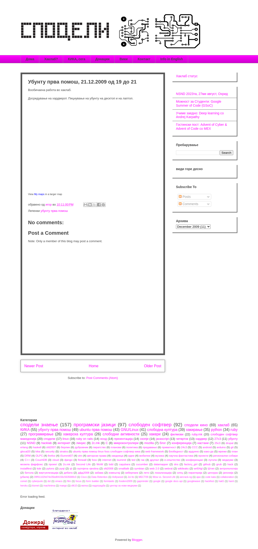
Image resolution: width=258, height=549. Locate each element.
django (68, 459)
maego (63, 485)
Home (94, 366)
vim (80, 455)
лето (146, 472)
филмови (176, 434)
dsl (48, 481)
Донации (102, 59)
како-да (209, 451)
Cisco (84, 477)
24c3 (184, 447)
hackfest (209, 481)
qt (71, 468)
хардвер (201, 439)
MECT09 (143, 477)
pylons (50, 468)
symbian (139, 468)
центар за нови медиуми (123, 485)
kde (39, 468)
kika (38, 451)
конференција (182, 443)
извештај (114, 472)
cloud (55, 459)
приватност (169, 447)
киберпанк (131, 472)
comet (23, 481)
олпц (180, 472)
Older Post (152, 366)
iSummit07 (66, 455)
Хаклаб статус (186, 76)
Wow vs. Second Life (164, 477)
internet (106, 459)
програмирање (41, 434)
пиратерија (195, 472)
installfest (26, 468)
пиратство (99, 447)
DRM (28, 455)
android (207, 447)
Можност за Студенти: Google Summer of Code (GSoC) (198, 103)
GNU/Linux (129, 430)
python (216, 430)
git (232, 447)
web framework (154, 451)
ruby (234, 430)
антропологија (229, 468)
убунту (233, 439)
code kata (210, 477)
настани (202, 443)
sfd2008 (108, 468)
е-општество (172, 459)
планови (116, 447)
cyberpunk (37, 481)
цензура (213, 472)
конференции (194, 459)
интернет (64, 443)
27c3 (217, 439)
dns (176, 464)
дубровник (81, 447)
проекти (203, 455)
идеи (131, 455)
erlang (24, 447)
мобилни (144, 455)
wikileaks (183, 468)
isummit (121, 459)
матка (84, 485)
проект (53, 464)
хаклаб (223, 425)
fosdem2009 (125, 481)
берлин (65, 447)
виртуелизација (48, 472)
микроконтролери (126, 443)
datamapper (161, 464)
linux (66, 439)
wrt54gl (198, 468)
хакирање (194, 430)
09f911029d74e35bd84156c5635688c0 (55, 477)
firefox (51, 455)
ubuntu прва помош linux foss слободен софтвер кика (106, 451)
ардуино (193, 451)
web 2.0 (154, 468)
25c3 (217, 442)
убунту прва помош (54, 211)
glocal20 (25, 451)
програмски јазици (95, 424)
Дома (30, 59)
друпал (154, 459)
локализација (163, 472)
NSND (31, 443)
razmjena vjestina (88, 468)
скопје (144, 439)
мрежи (223, 451)
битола (29, 472)
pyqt (61, 468)
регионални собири (225, 455)
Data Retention (99, 477)
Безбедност (176, 451)
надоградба (98, 485)
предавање (150, 447)
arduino (221, 447)
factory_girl (190, 464)
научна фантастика (181, 455)
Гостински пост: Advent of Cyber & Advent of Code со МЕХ (201, 126)
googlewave (193, 481)
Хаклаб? (51, 59)
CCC (195, 447)
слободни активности (121, 434)
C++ (27, 459)
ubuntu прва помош (95, 430)
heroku (24, 485)
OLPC (39, 455)
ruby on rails (84, 439)
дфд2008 (83, 472)
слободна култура (162, 430)
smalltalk (123, 468)
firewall (82, 459)
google (157, 481)
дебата (68, 472)
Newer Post (33, 366)
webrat (168, 468)
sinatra (64, 451)
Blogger (137, 540)
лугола (212, 459)
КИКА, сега (76, 59)
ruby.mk (197, 434)
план (235, 451)
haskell (37, 447)
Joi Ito (131, 477)
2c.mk (96, 443)
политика (132, 447)
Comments (188, 204)
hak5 (221, 481)
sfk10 (74, 485)
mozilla (149, 443)
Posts (185, 197)
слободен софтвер (150, 424)
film (69, 481)
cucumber (142, 464)
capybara (124, 464)
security (50, 451)
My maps (39, 194)
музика (159, 455)
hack (230, 464)
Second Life (83, 464)
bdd (111, 464)
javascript (162, 439)
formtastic (109, 481)
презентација (123, 439)
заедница (117, 455)
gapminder (142, 481)
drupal (229, 442)
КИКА (25, 430)
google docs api (174, 481)
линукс (81, 443)
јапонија (228, 472)
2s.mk (66, 464)
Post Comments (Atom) (102, 378)
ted (133, 459)
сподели (49, 439)
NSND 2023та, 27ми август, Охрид (202, 94)
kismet (35, 485)
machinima (49, 485)
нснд (103, 439)
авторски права (96, 455)
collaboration (227, 477)
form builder (92, 481)
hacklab (46, 443)
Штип (211, 468)
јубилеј (24, 476)
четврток (182, 439)
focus (79, 481)
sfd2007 (51, 447)
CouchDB (41, 459)
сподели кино (196, 425)
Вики (124, 59)
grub (219, 464)
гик (142, 459)
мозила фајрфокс (31, 464)
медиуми (227, 459)
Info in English (171, 59)
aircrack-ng (186, 477)
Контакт (144, 59)
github (207, 464)
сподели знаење (39, 424)
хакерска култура (78, 434)
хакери (155, 434)
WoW (100, 464)
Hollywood (117, 477)
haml (231, 481)
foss (94, 459)
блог (163, 443)
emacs (59, 481)
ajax (198, 477)
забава (99, 472)
